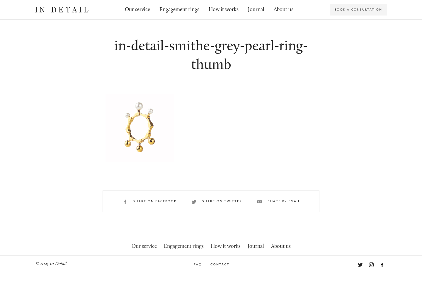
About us (283, 9)
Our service (137, 9)
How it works (224, 9)
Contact (219, 264)
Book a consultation (358, 9)
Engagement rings (179, 9)
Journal (256, 9)
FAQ (198, 264)
